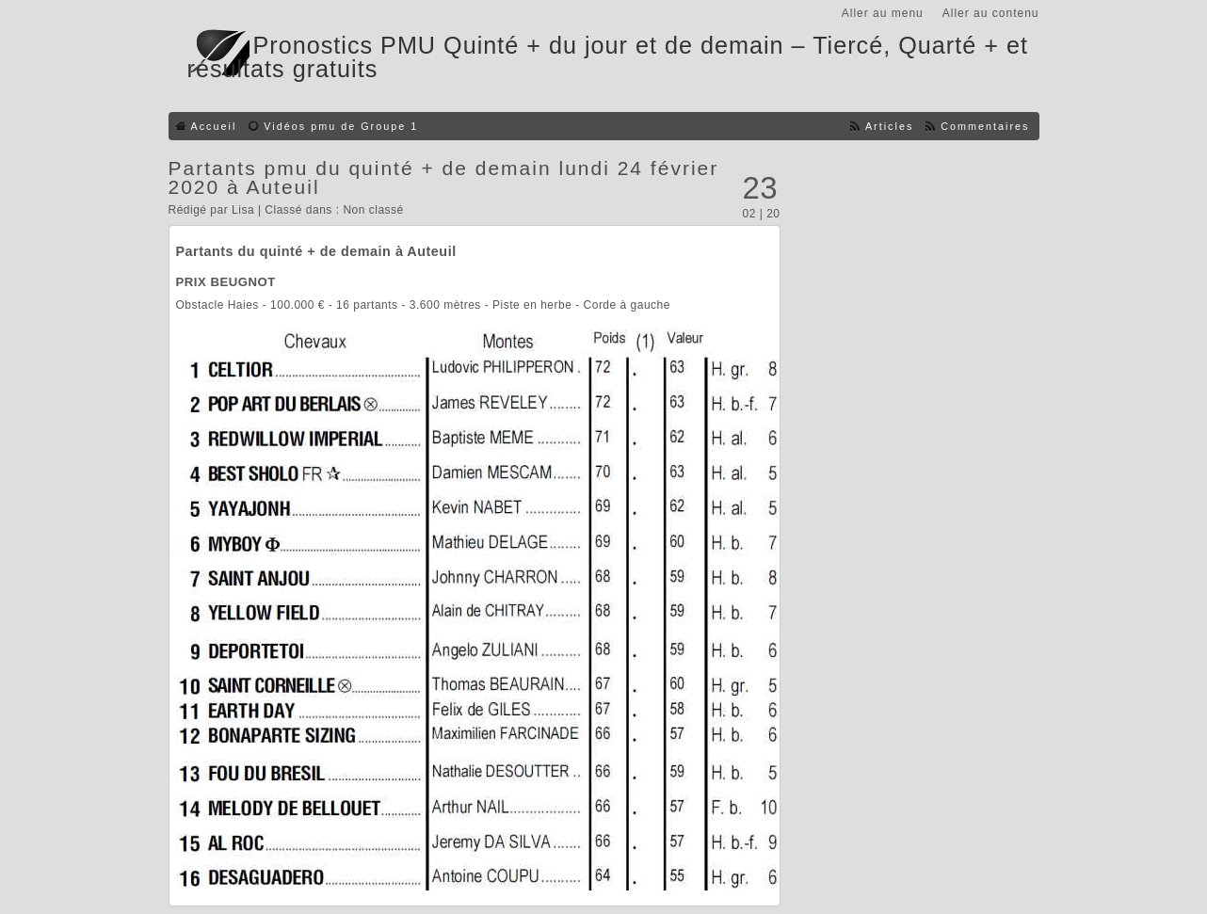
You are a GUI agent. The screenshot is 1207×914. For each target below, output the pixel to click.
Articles (889, 126)
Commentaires (985, 126)
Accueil (214, 126)
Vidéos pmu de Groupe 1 (341, 126)
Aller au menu (883, 13)
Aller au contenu (990, 13)
